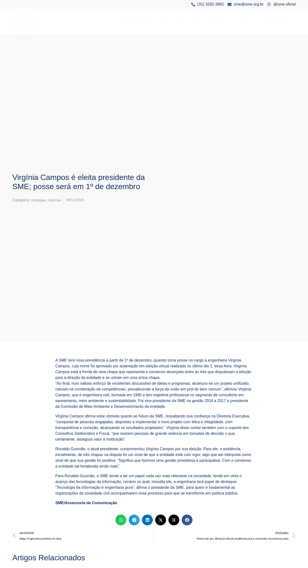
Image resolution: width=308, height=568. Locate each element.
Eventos (241, 20)
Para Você (146, 20)
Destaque (39, 200)
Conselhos (171, 20)
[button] (121, 520)
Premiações (217, 20)
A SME (126, 20)
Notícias (194, 20)
